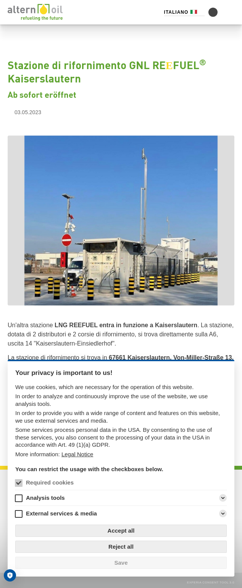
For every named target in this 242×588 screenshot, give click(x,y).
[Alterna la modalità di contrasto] (213, 12)
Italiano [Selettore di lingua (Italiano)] (176, 12)
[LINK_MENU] (230, 12)
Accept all (121, 530)
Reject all (121, 546)
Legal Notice (77, 454)
